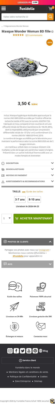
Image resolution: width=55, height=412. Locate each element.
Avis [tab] (8, 264)
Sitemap (38, 381)
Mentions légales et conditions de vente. (29, 372)
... (2, 26)
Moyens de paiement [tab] (14, 175)
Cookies (44, 376)
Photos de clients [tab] (16, 241)
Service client (27, 360)
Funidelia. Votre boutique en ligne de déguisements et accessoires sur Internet (27, 8)
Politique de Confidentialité (23, 376)
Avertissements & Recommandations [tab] (23, 181)
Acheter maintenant (35, 218)
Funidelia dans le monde (27, 367)
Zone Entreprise (23, 381)
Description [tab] (10, 163)
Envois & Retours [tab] (12, 169)
